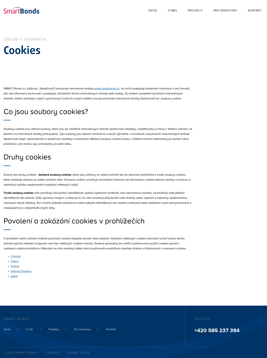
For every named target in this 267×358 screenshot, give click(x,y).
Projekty (195, 10)
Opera (15, 261)
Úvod (152, 10)
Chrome (16, 256)
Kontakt (255, 10)
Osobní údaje (78, 352)
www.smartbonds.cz (107, 88)
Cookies (52, 352)
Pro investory (225, 10)
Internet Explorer (21, 271)
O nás (172, 10)
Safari (14, 276)
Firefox (15, 266)
